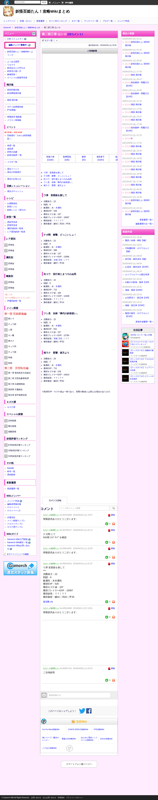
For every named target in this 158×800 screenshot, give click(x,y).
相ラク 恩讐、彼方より (55, 185)
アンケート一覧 (91, 21)
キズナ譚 (11, 407)
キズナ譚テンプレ (15, 527)
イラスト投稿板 (14, 120)
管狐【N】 (58, 338)
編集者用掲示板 (14, 504)
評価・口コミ (26, 21)
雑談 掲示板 (12, 100)
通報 (113, 515)
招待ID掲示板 (13, 90)
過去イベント (13, 169)
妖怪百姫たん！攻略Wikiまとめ (42, 11)
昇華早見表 (12, 225)
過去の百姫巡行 (14, 172)
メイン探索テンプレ (16, 520)
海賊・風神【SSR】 (134, 290)
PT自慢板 (11, 110)
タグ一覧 (76, 21)
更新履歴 (40, 21)
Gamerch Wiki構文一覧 (17, 542)
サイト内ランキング (58, 21)
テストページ (13, 507)
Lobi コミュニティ (15, 39)
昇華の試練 (12, 152)
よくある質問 (13, 61)
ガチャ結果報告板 (15, 107)
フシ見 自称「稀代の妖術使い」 (59, 182)
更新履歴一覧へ (147, 220)
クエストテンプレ (15, 524)
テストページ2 (13, 510)
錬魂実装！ (12, 74)
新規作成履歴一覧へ (145, 322)
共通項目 (11, 517)
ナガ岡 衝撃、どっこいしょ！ (58, 176)
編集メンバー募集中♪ (18, 45)
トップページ (9, 21)
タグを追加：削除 (57, 40)
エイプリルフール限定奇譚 (137, 274)
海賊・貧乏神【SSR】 (135, 305)
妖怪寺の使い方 (14, 71)
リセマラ (11, 65)
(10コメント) (75, 34)
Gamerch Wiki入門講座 (17, 539)
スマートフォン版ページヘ (79, 764)
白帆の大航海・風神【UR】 (137, 282)
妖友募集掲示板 (14, 93)
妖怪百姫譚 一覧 (14, 155)
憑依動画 (11, 474)
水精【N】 (58, 260)
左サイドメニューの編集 (16, 554)
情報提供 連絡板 (14, 117)
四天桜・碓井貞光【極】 (136, 259)
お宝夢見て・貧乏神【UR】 (137, 298)
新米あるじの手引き (16, 68)
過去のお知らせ (14, 179)
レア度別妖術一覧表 (16, 232)
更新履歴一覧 (13, 488)
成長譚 (10, 149)
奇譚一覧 (11, 145)
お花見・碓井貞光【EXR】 (137, 267)
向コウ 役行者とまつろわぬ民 (58, 179)
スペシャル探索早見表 (17, 77)
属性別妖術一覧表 (15, 228)
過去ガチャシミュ (15, 191)
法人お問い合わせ (49, 798)
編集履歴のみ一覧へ (145, 224)
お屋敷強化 (12, 203)
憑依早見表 (12, 222)
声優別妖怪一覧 (14, 301)
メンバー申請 (123, 21)
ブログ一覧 (108, 21)
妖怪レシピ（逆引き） (17, 210)
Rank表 (10, 468)
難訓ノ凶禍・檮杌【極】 (136, 240)
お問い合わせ (36, 798)
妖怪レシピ (12, 206)
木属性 (59, 208)
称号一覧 (11, 471)
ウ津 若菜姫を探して (54, 172)
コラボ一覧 (12, 162)
